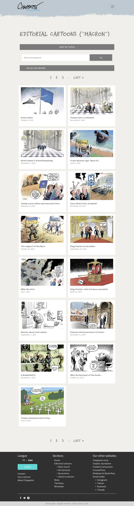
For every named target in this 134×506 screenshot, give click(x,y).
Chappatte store (100, 460)
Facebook (101, 486)
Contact (21, 473)
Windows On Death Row (104, 473)
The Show (58, 483)
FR (23, 460)
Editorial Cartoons (63, 463)
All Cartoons (64, 470)
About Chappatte (26, 480)
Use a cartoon (24, 477)
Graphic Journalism (102, 463)
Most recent (64, 466)
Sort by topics (67, 47)
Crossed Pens (99, 470)
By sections (63, 473)
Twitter (100, 483)
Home (57, 460)
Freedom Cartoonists (103, 466)
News (56, 480)
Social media (99, 476)
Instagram (102, 480)
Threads (101, 489)
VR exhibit (59, 486)
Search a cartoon (66, 476)
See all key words (35, 68)
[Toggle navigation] (112, 6)
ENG (30, 460)
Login (27, 467)
